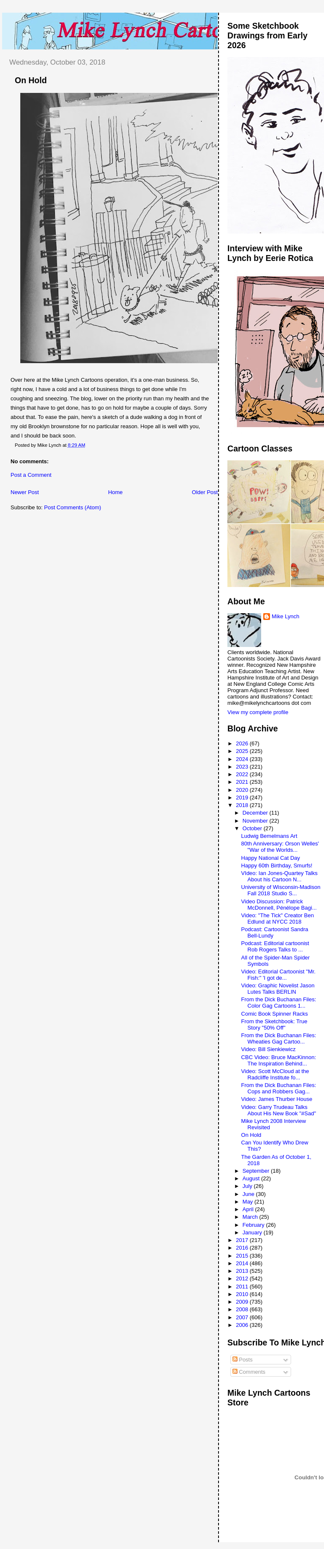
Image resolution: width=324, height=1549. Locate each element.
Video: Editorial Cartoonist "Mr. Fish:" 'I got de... (278, 974)
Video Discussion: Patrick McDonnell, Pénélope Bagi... (279, 904)
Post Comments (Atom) (72, 507)
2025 (243, 751)
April (249, 1209)
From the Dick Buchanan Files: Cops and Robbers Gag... (278, 1088)
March (251, 1217)
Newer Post (25, 492)
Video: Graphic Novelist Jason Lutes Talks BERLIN (278, 988)
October (253, 828)
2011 (243, 1286)
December (256, 813)
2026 (243, 743)
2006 (243, 1325)
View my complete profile (257, 712)
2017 (243, 1240)
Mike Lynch (285, 616)
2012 (243, 1278)
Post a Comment (31, 475)
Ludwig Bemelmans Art (269, 836)
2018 (243, 805)
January (253, 1232)
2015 (243, 1256)
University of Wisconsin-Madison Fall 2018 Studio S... (281, 890)
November (256, 821)
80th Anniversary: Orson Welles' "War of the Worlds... (280, 846)
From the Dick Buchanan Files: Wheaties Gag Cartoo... (278, 1038)
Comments (248, 1372)
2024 (243, 759)
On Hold (31, 80)
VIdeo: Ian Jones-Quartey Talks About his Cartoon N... (279, 876)
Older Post (205, 492)
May (248, 1201)
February (254, 1225)
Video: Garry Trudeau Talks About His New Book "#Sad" (278, 1110)
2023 (243, 767)
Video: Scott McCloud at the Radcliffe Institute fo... (275, 1074)
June (249, 1194)
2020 (243, 790)
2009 (243, 1302)
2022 (243, 774)
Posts (242, 1359)
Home (115, 492)
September (257, 1171)
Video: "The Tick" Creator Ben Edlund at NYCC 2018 (277, 918)
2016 (243, 1248)
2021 (243, 782)
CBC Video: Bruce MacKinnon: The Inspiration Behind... (278, 1060)
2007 (243, 1317)
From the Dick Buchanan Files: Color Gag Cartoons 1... (278, 1002)
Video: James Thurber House (277, 1099)
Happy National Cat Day (270, 858)
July (248, 1186)
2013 (243, 1271)
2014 (243, 1263)
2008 (243, 1309)
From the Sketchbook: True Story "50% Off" (274, 1024)
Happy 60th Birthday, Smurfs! (277, 865)
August (252, 1178)
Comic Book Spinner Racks (274, 1014)
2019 (243, 797)
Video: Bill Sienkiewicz (268, 1049)
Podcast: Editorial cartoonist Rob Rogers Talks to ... (275, 946)
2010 (243, 1294)
